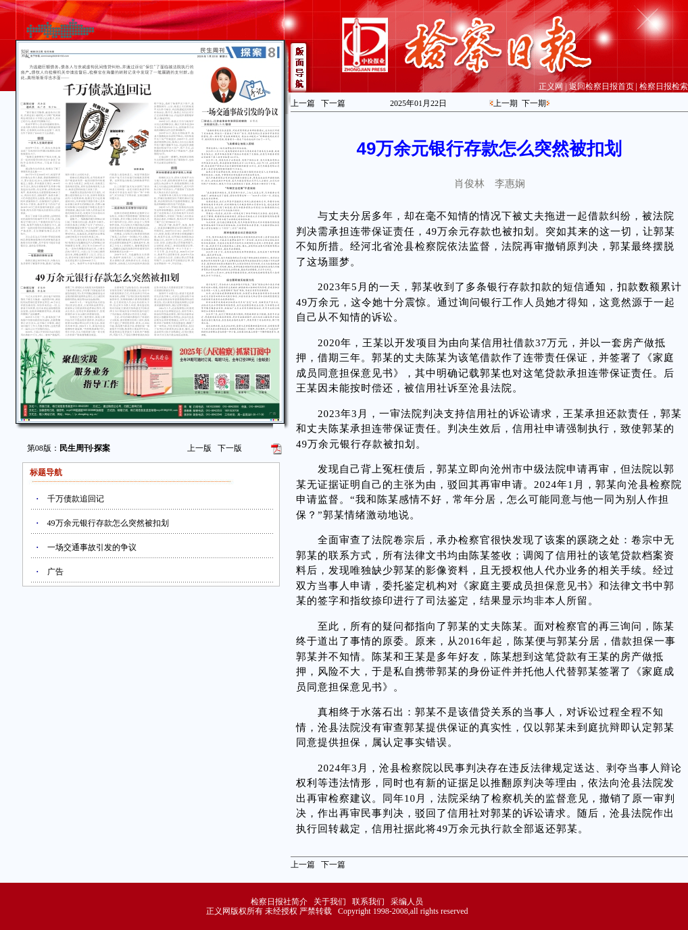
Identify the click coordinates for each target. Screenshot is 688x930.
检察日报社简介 (279, 901)
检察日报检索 (663, 86)
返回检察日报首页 (601, 86)
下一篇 (333, 103)
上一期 (505, 103)
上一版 (199, 448)
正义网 (551, 86)
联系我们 (368, 901)
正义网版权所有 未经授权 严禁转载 (269, 911)
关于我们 (330, 901)
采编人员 (407, 901)
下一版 (230, 448)
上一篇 (303, 103)
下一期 (534, 103)
